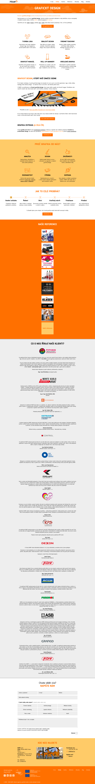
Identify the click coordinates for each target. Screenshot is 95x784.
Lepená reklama (47, 709)
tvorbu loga (27, 179)
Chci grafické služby (47, 26)
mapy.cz (70, 756)
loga (40, 22)
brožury (32, 22)
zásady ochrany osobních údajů (35, 728)
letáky (28, 22)
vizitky (43, 22)
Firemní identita (27, 705)
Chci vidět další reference (47, 118)
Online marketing (27, 709)
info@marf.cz (72, 751)
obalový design (24, 181)
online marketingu (71, 131)
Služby (57, 1)
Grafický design (47, 705)
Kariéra (63, 1)
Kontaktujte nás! (47, 134)
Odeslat (74, 733)
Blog (82, 1)
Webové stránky (67, 705)
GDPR (46, 730)
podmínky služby (46, 728)
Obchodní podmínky (8, 770)
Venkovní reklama (47, 713)
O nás (52, 1)
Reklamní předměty (67, 709)
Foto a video (27, 713)
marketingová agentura (39, 129)
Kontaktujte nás (47, 214)
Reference (69, 1)
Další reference (47, 328)
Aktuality (77, 1)
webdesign (30, 181)
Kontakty (88, 1)
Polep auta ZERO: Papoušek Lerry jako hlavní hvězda (42, 109)
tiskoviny (33, 179)
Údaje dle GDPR (7, 772)
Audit (67, 713)
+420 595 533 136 (73, 749)
